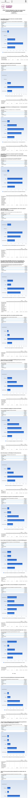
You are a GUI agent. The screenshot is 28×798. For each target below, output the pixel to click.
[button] (5, 2)
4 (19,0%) (25, 588)
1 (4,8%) (26, 22)
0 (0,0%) (26, 266)
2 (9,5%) (26, 214)
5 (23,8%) (25, 632)
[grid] (14, 24)
